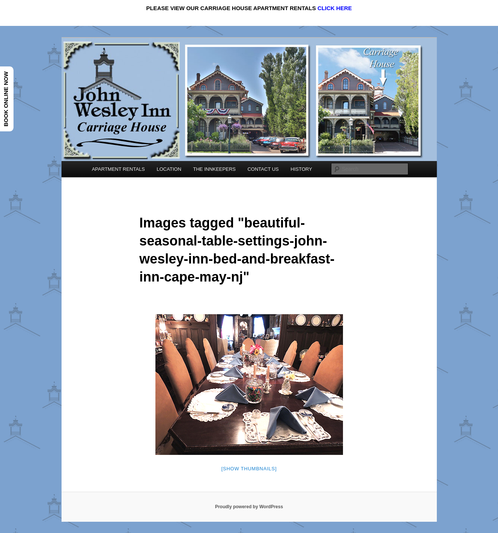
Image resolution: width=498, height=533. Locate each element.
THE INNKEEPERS (214, 169)
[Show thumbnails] (249, 468)
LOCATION (169, 169)
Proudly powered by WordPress (249, 506)
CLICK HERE (334, 8)
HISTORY (301, 169)
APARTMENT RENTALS (118, 169)
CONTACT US (262, 169)
